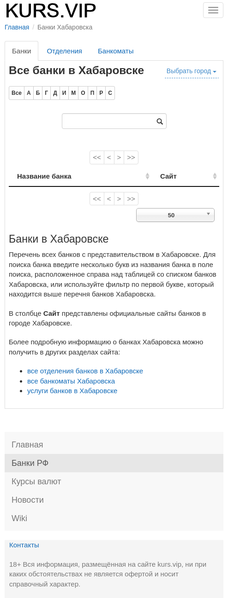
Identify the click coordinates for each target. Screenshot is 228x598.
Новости (28, 500)
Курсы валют (36, 481)
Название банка (44, 176)
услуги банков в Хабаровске (72, 391)
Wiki (19, 518)
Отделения (64, 51)
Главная (27, 444)
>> (131, 157)
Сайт (168, 176)
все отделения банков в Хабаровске (85, 371)
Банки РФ (30, 463)
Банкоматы (116, 51)
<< (97, 157)
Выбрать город (191, 71)
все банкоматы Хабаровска (71, 381)
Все (17, 93)
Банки (21, 51)
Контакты (24, 545)
